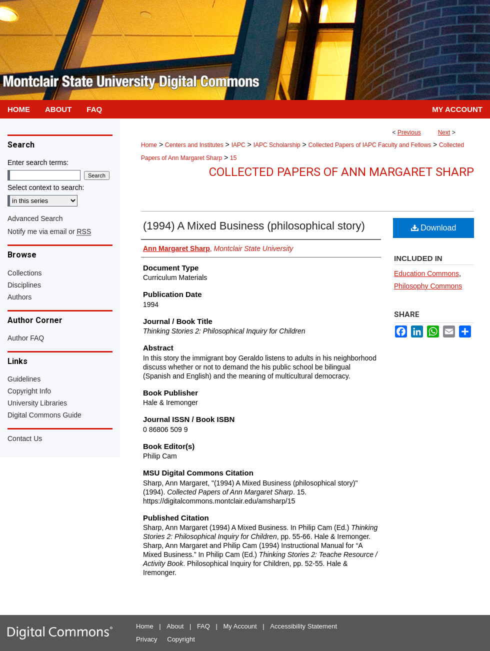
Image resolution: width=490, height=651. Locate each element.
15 (233, 158)
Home (149, 145)
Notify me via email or (49, 232)
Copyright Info (29, 391)
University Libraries (37, 403)
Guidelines (24, 379)
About (175, 626)
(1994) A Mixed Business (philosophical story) (254, 226)
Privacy (147, 639)
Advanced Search (35, 218)
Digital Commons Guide (45, 415)
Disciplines (24, 285)
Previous (409, 132)
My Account (240, 626)
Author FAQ (26, 338)
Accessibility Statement (303, 626)
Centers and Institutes (194, 145)
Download (433, 228)
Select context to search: (46, 188)
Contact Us (25, 438)
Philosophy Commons (428, 286)
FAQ (203, 626)
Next (444, 132)
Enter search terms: (38, 162)
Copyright (181, 639)
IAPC (239, 145)
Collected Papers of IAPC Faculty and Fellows (369, 145)
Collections (25, 273)
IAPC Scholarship (277, 145)
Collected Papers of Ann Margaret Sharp (341, 172)
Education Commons (426, 274)
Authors (20, 297)
